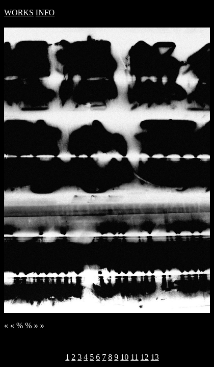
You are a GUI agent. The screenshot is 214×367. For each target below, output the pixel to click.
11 (134, 357)
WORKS (19, 12)
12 (145, 357)
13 (155, 357)
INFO (45, 12)
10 (124, 357)
